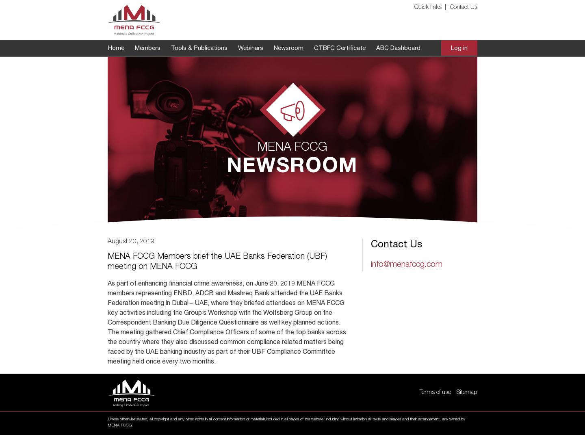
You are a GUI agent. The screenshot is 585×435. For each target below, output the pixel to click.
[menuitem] (431, 8)
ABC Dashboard (398, 48)
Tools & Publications (199, 48)
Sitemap (467, 393)
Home (116, 48)
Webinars (250, 48)
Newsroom (288, 48)
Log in (459, 48)
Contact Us (463, 8)
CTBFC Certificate (340, 48)
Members (147, 48)
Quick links (428, 8)
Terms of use (435, 393)
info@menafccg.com (406, 265)
